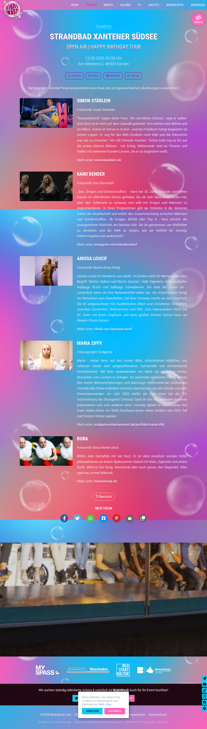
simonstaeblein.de (107, 160)
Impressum (136, 714)
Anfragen (198, 5)
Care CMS (97, 722)
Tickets (91, 5)
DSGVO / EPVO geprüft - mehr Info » (147, 722)
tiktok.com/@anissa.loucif (113, 329)
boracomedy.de (105, 481)
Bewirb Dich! (175, 5)
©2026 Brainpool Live (55, 714)
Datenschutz (158, 714)
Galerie (125, 5)
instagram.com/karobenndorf (115, 244)
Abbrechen (92, 711)
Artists (154, 5)
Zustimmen (114, 711)
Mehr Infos (104, 704)
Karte (93, 76)
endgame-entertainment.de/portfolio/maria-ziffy (129, 424)
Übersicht (103, 496)
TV (139, 5)
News (75, 5)
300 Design (65, 722)
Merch (108, 5)
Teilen (133, 76)
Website (113, 76)
